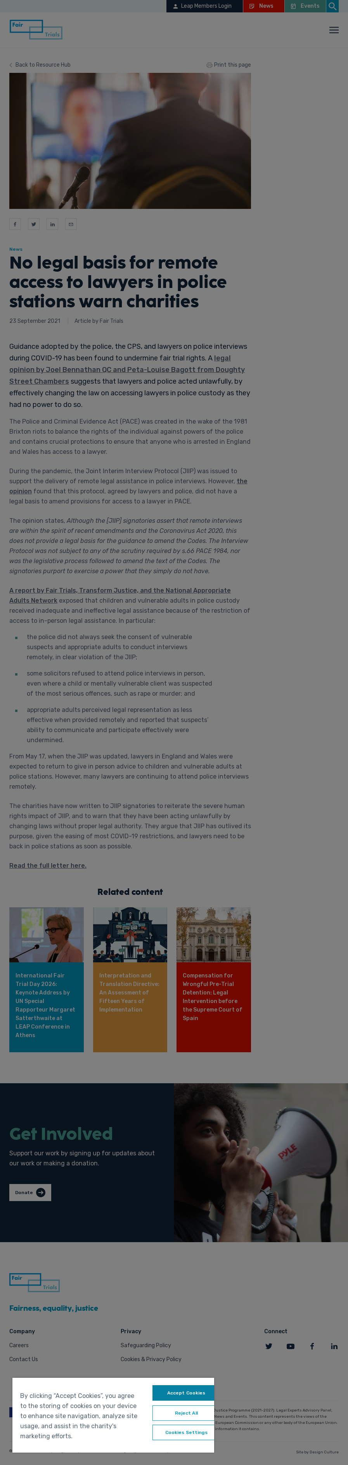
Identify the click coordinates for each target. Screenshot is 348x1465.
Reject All (186, 1413)
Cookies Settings (186, 1432)
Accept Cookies (186, 1393)
